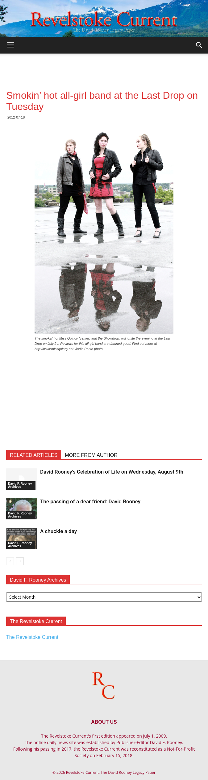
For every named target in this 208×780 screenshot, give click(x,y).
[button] (199, 45)
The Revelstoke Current (32, 637)
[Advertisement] (104, 64)
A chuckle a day (58, 531)
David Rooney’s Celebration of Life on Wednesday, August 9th (111, 472)
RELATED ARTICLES (33, 455)
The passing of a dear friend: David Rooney (90, 501)
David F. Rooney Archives (20, 485)
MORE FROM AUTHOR (91, 455)
